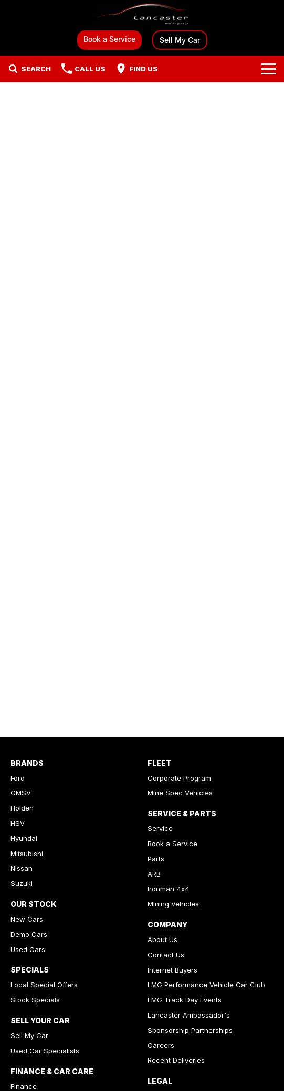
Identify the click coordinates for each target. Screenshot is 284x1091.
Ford (17, 778)
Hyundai (23, 838)
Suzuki (21, 883)
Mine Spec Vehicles (180, 792)
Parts (156, 859)
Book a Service (109, 39)
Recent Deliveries (176, 1060)
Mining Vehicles (173, 904)
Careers (161, 1045)
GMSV (20, 792)
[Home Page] (142, 14)
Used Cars (27, 949)
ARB (154, 874)
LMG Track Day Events (185, 1000)
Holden (22, 808)
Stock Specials (35, 1000)
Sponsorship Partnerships (190, 1030)
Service (160, 828)
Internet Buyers (172, 970)
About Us (162, 939)
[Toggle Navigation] (268, 69)
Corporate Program (179, 778)
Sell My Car (180, 40)
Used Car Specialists (44, 1050)
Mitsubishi (26, 853)
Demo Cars (28, 934)
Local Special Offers (44, 984)
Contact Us (166, 954)
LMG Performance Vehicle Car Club (206, 984)
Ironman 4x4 (169, 888)
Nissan (21, 868)
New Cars (26, 919)
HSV (17, 823)
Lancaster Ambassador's (189, 1015)
